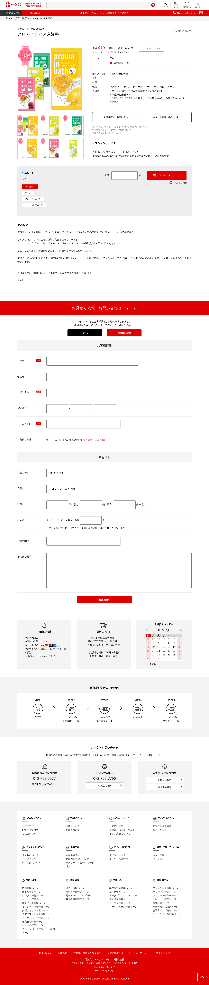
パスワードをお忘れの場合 (80, 862)
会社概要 (62, 953)
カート (197, 5)
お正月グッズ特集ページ (165, 910)
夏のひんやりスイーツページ (124, 899)
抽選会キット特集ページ (35, 910)
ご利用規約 (114, 953)
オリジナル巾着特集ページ (36, 906)
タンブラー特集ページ (33, 895)
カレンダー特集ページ (164, 899)
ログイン (165, 5)
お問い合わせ (170, 779)
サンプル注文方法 (162, 826)
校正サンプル (160, 830)
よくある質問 (170, 787)
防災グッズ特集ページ (33, 903)
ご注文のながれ (30, 833)
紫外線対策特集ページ (77, 899)
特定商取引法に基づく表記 (87, 953)
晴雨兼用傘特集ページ (77, 892)
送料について (73, 826)
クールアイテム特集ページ (123, 906)
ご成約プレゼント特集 (33, 914)
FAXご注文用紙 (30, 830)
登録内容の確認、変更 (77, 859)
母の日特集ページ (75, 888)
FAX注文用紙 (178, 183)
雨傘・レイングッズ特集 (78, 895)
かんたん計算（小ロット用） (167, 117)
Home (9, 18)
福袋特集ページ (161, 903)
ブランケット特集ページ (165, 888)
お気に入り (187, 5)
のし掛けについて (31, 862)
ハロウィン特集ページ (164, 892)
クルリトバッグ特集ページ (36, 918)
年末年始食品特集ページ (165, 906)
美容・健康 (21, 18)
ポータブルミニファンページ (124, 895)
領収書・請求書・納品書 (122, 830)
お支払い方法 (116, 826)
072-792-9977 (44, 778)
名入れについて (30, 855)
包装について (29, 859)
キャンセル (158, 859)
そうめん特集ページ (119, 903)
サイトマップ (163, 953)
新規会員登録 (124, 332)
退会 (68, 866)
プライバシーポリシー (137, 953)
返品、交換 (158, 855)
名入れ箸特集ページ (32, 921)
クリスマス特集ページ (164, 895)
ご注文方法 (28, 826)
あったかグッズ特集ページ (167, 914)
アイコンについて (182, 31)
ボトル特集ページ (31, 892)
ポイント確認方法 (118, 859)
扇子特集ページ (117, 892)
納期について (73, 830)
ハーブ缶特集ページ (32, 925)
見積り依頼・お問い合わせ (117, 117)
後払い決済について (119, 833)
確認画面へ (104, 599)
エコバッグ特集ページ (33, 899)
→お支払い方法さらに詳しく (40, 656)
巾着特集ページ (30, 888)
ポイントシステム (118, 855)
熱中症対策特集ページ (121, 888)
